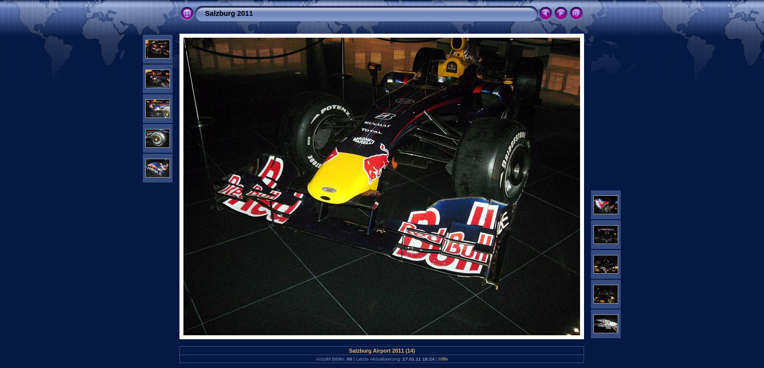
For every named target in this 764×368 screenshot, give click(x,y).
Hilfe (443, 359)
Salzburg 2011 (229, 13)
